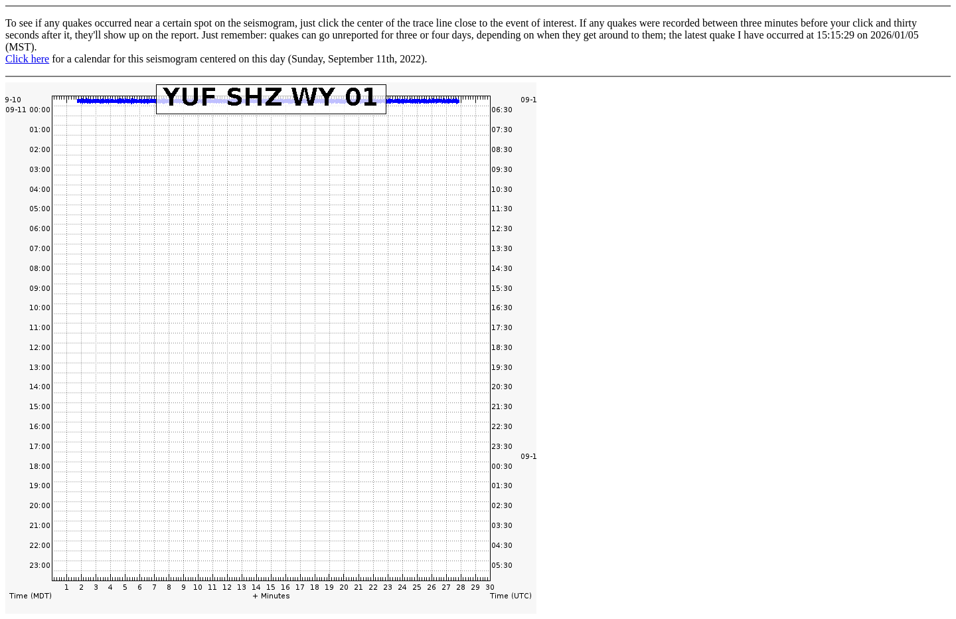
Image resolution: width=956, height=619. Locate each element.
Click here (27, 58)
